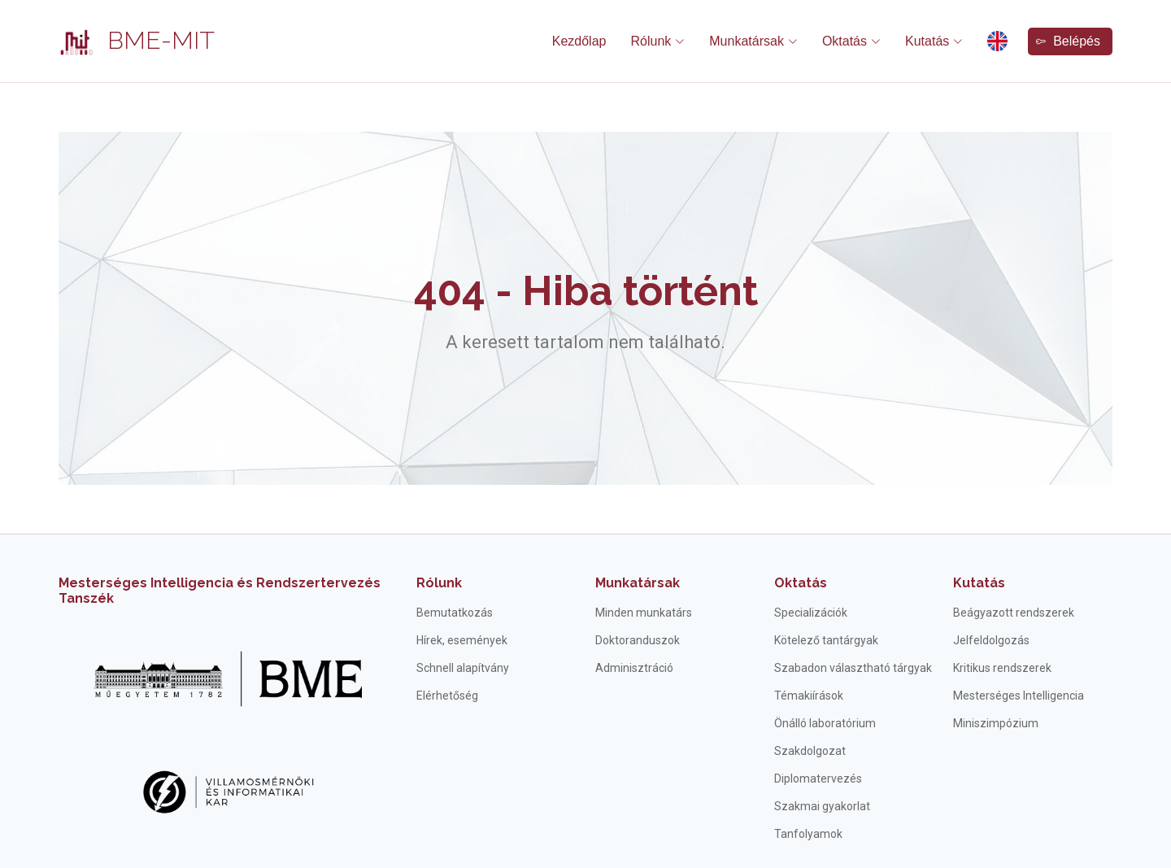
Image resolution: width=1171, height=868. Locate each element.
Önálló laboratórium (825, 723)
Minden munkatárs (643, 612)
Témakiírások (808, 695)
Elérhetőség (447, 695)
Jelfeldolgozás (991, 640)
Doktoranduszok (637, 640)
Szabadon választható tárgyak (853, 668)
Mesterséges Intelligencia (1018, 695)
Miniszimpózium (995, 723)
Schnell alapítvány (462, 668)
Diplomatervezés (818, 778)
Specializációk (810, 612)
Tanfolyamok (808, 834)
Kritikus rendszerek (1002, 668)
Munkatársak (637, 583)
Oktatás (800, 583)
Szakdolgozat (810, 751)
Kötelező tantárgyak (826, 640)
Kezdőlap (579, 41)
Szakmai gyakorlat (822, 806)
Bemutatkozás (454, 612)
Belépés (1068, 41)
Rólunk (439, 583)
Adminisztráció (634, 668)
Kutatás (979, 583)
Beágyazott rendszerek (1013, 612)
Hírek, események (461, 640)
